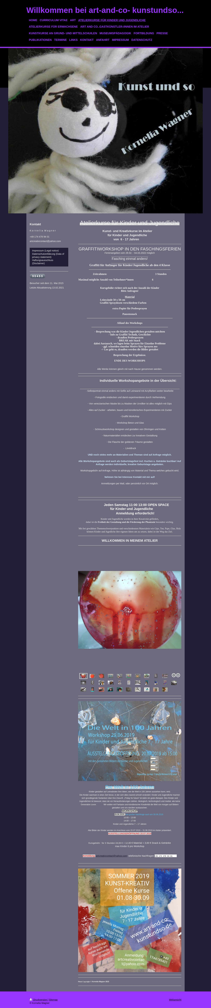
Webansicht (175, 999)
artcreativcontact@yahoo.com (111, 856)
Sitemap (53, 999)
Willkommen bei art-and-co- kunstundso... (105, 10)
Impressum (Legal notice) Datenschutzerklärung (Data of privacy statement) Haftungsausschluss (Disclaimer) (48, 257)
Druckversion (39, 999)
